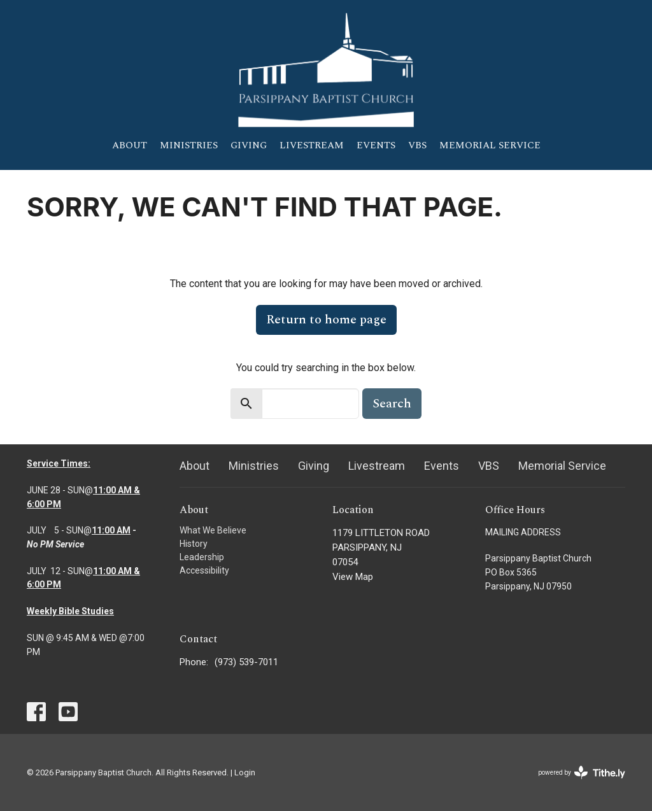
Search (391, 403)
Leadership (202, 557)
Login (244, 772)
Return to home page (326, 319)
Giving (248, 145)
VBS (417, 145)
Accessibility (204, 570)
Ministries (189, 145)
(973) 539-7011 (246, 662)
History (194, 544)
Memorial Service (490, 145)
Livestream (312, 145)
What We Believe (213, 530)
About (129, 145)
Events (376, 145)
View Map (352, 576)
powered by (581, 772)
